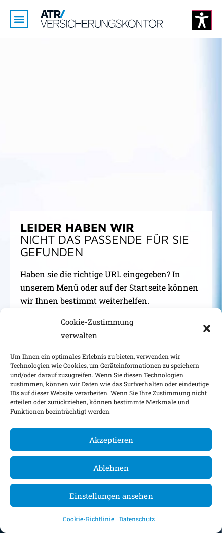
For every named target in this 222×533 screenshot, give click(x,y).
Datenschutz (137, 519)
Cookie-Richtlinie (88, 519)
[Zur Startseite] (102, 19)
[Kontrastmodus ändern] (202, 20)
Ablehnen (111, 468)
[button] (207, 328)
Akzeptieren (111, 440)
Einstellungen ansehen (111, 495)
